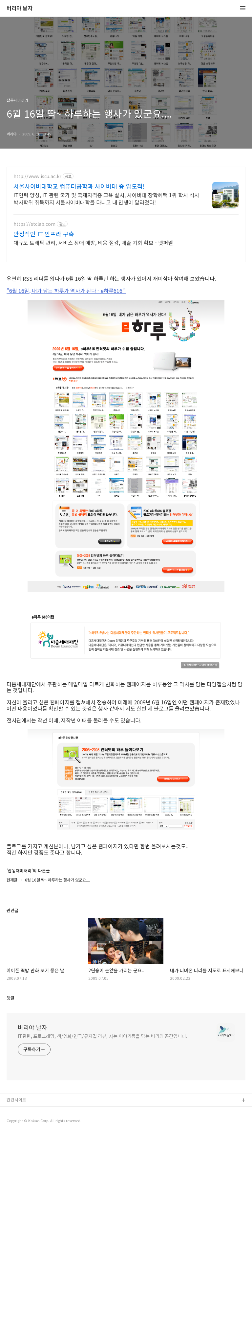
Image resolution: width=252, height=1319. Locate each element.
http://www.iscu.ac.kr (37, 176)
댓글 (10, 1182)
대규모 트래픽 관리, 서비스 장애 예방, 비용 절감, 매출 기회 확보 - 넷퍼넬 (93, 242)
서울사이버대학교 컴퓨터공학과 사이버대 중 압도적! (79, 186)
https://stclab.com (34, 224)
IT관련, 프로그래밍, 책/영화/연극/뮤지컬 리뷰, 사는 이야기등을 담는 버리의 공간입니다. (102, 1220)
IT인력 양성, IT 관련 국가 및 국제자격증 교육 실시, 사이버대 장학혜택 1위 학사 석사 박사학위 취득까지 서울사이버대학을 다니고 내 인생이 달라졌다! (106, 198)
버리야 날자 (19, 8)
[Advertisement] (126, 315)
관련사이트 (16, 1284)
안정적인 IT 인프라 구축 (43, 234)
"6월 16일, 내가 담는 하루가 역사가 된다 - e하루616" (66, 383)
